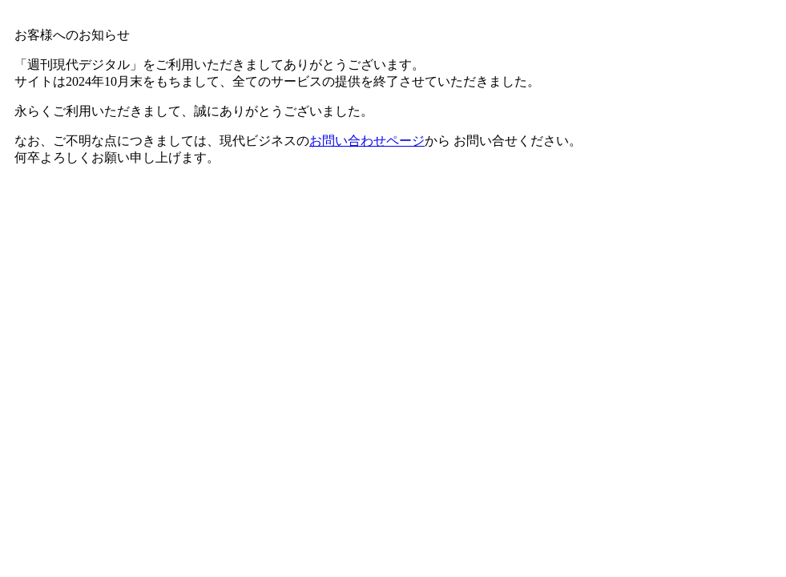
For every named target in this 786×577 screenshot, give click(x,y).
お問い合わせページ (367, 140)
